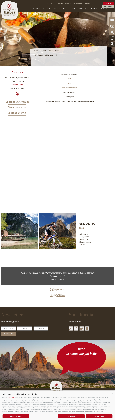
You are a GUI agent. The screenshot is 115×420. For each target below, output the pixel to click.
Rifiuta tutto (71, 416)
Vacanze (17, 101)
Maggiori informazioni (15, 416)
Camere (56, 8)
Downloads (60, 3)
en (51, 3)
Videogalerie (88, 3)
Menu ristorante (17, 85)
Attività (82, 8)
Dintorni (93, 8)
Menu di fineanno (17, 81)
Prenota (108, 3)
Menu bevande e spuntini (69, 87)
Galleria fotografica (78, 3)
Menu (69, 78)
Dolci (69, 83)
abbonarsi (8, 334)
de (48, 3)
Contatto (103, 8)
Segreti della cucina (17, 88)
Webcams (82, 245)
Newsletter (68, 3)
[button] (112, 393)
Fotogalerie (83, 234)
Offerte (73, 8)
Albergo (46, 8)
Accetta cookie (99, 416)
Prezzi (64, 8)
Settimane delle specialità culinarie (17, 77)
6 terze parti (11, 397)
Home (36, 50)
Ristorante (35, 8)
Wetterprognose (85, 242)
